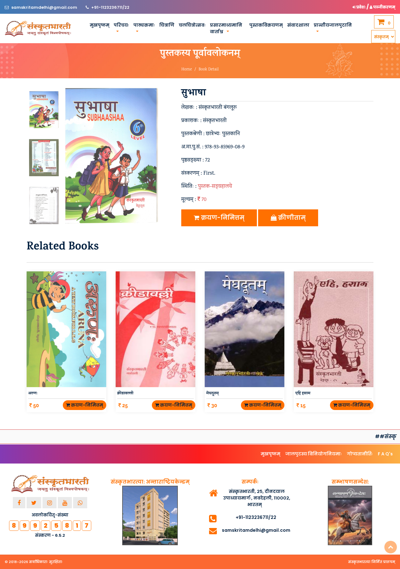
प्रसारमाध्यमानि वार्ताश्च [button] (226, 28)
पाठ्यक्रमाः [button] (144, 25)
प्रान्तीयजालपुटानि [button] (333, 25)
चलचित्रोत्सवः (192, 25)
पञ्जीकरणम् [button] (382, 7)
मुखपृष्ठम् (99, 25)
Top (390, 547)
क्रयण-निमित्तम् (219, 217)
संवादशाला (298, 25)
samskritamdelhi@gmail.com (44, 7)
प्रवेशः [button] (359, 7)
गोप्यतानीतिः (360, 454)
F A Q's (385, 454)
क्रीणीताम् (288, 217)
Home (186, 70)
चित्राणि (166, 25)
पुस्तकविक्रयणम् (266, 25)
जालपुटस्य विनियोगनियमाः (313, 454)
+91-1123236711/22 (110, 7)
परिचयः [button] (121, 25)
